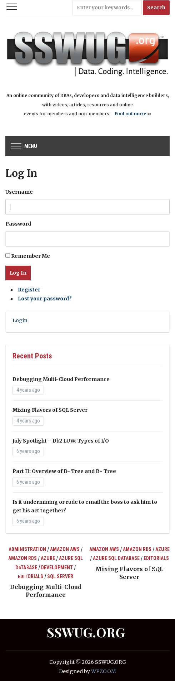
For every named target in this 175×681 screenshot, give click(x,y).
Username (19, 192)
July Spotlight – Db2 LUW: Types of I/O (60, 441)
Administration (27, 549)
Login (20, 320)
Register (29, 289)
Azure (48, 558)
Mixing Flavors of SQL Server (50, 410)
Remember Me (30, 256)
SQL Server (60, 576)
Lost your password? (45, 298)
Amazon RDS (22, 558)
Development (57, 567)
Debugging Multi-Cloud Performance (61, 379)
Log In (18, 273)
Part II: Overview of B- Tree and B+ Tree (64, 471)
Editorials (30, 576)
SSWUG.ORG (86, 632)
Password (18, 224)
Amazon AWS (65, 549)
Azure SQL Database (116, 558)
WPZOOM (103, 671)
